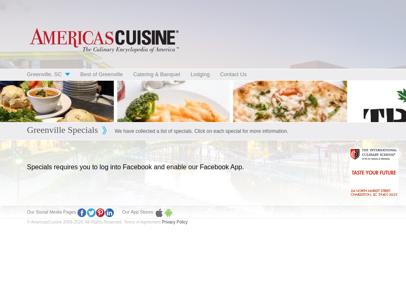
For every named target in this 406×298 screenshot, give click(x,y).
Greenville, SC (44, 74)
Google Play (168, 212)
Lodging (200, 74)
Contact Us (233, 74)
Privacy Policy (175, 222)
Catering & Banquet (156, 74)
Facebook (82, 212)
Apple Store (159, 212)
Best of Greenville (101, 74)
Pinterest (100, 212)
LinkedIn (109, 212)
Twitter (91, 212)
